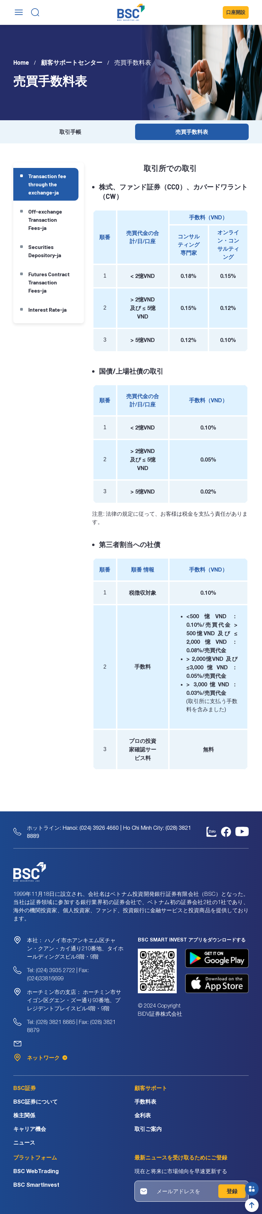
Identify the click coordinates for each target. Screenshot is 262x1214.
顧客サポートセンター (71, 62)
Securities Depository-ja (44, 251)
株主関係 (24, 1115)
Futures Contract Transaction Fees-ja (49, 282)
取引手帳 (70, 131)
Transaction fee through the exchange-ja (47, 184)
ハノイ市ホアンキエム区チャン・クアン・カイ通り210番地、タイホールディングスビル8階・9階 (75, 948)
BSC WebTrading (36, 1171)
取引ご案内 (148, 1128)
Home (21, 62)
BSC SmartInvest (36, 1184)
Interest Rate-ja (47, 309)
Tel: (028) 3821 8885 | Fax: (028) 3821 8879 (71, 1026)
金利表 (142, 1115)
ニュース (24, 1142)
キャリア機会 (29, 1128)
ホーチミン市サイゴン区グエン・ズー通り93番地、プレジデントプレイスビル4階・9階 (74, 1000)
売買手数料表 (191, 131)
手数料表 (145, 1101)
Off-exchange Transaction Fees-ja (45, 219)
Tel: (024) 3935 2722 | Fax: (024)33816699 (58, 974)
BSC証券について (35, 1101)
